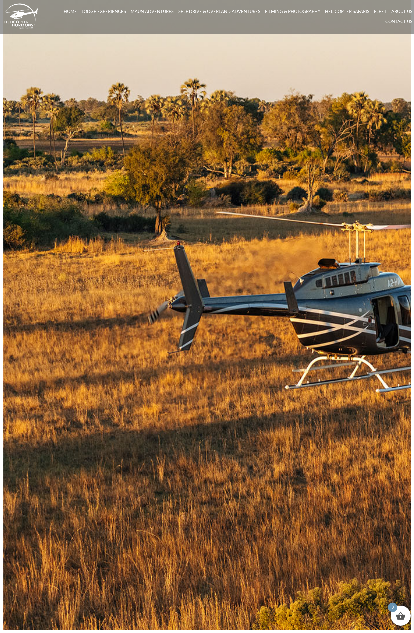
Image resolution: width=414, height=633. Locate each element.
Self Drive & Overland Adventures (219, 11)
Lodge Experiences (104, 11)
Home (70, 11)
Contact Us (398, 21)
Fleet (380, 11)
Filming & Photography (292, 11)
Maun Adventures (152, 11)
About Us (401, 11)
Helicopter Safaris (347, 11)
